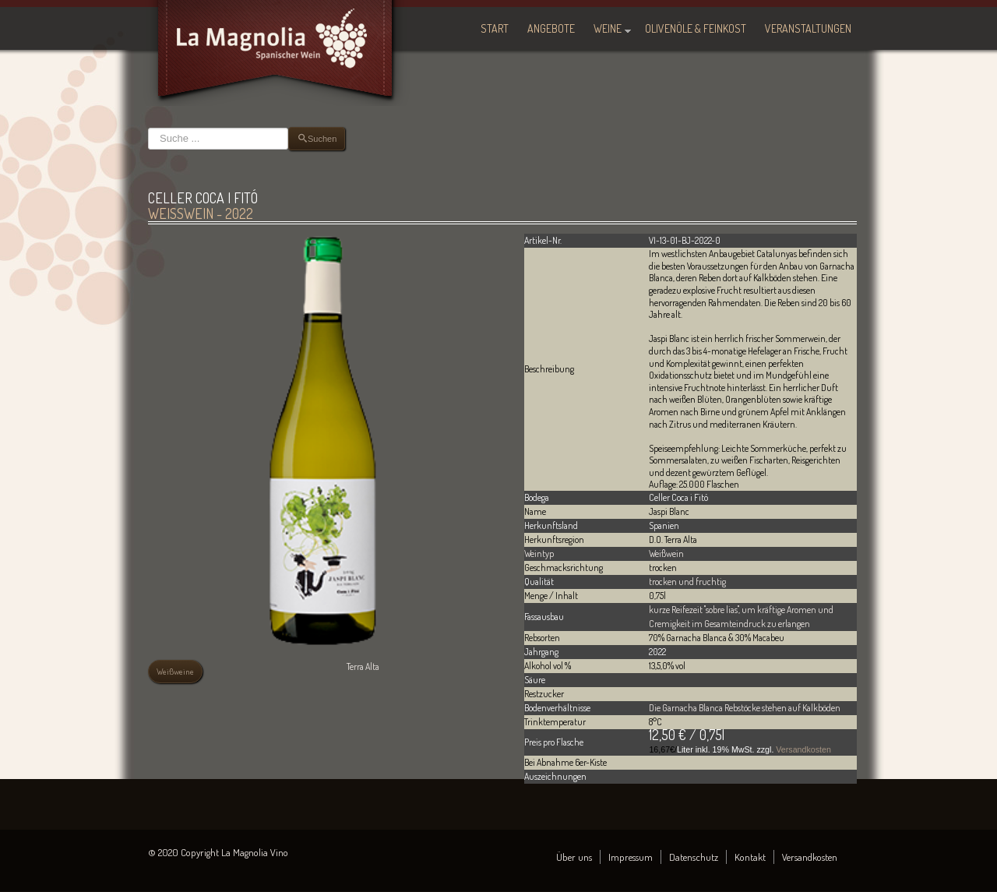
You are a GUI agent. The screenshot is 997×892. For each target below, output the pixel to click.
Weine (608, 28)
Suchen (148, 127)
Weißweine (175, 671)
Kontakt (750, 857)
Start (495, 28)
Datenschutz (693, 857)
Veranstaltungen (808, 28)
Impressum (630, 857)
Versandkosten (803, 749)
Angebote (551, 28)
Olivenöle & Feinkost (695, 28)
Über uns (574, 857)
